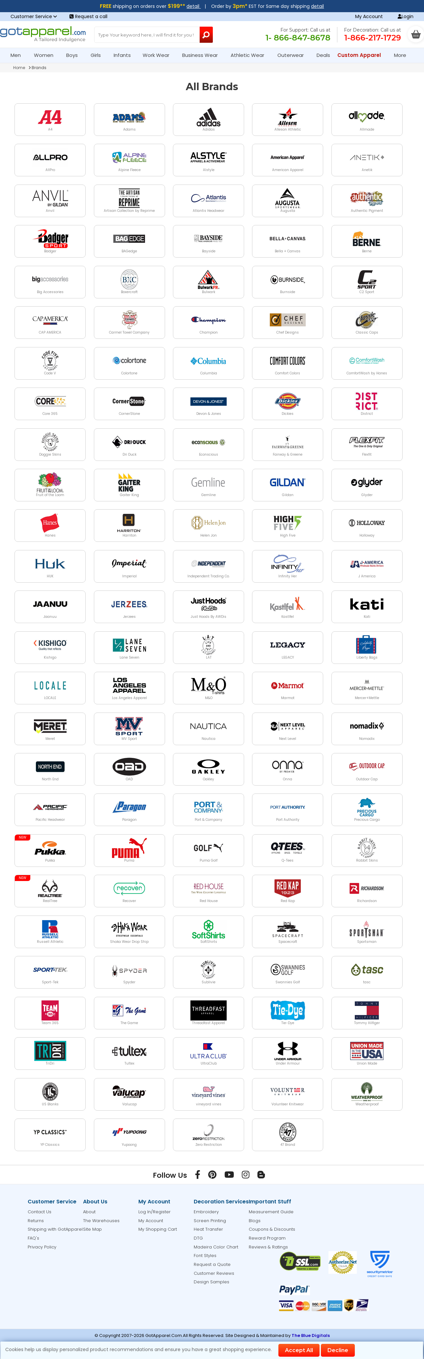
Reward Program (267, 1238)
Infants (124, 55)
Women (46, 55)
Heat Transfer (208, 1229)
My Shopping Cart (157, 1229)
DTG (198, 1238)
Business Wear (202, 55)
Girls (98, 55)
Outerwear (293, 55)
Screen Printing (210, 1221)
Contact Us (39, 1212)
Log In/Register (154, 1212)
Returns (36, 1221)
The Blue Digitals (311, 1335)
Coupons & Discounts (272, 1229)
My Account (369, 16)
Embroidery (206, 1212)
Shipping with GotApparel (55, 1229)
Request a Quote (212, 1264)
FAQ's (33, 1238)
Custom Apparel (361, 55)
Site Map (92, 1229)
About (89, 1212)
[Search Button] (206, 35)
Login (405, 16)
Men (18, 55)
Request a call (88, 16)
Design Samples (211, 1282)
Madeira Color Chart (216, 1247)
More (403, 55)
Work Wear (159, 55)
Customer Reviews (214, 1273)
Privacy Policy (42, 1247)
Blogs (255, 1221)
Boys (74, 55)
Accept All (299, 1350)
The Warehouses (101, 1221)
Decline (337, 1350)
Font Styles (205, 1255)
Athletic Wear (250, 55)
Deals (323, 55)
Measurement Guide (271, 1212)
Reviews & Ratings (268, 1247)
